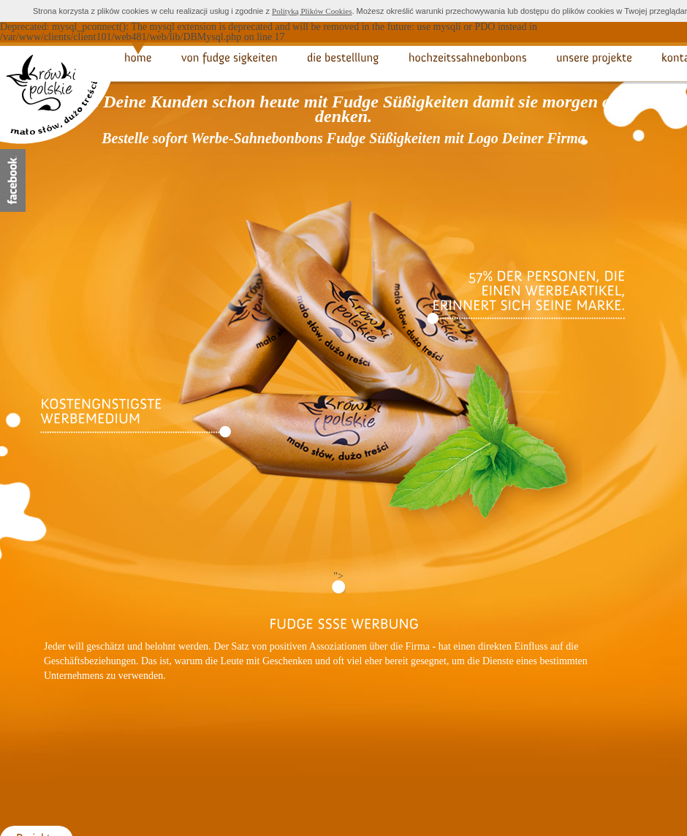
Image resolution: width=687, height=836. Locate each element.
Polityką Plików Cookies (312, 11)
